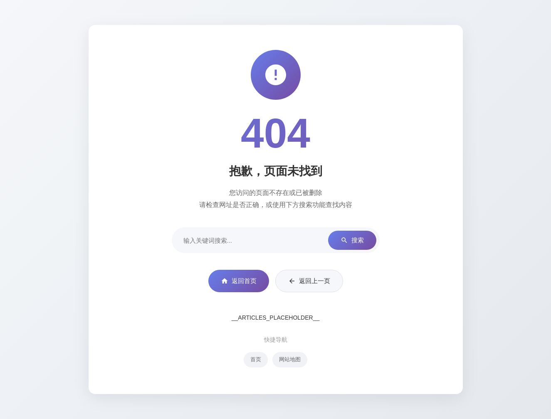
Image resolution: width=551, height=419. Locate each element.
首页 (255, 359)
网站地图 (290, 359)
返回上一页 (309, 281)
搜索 (352, 240)
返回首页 (239, 281)
